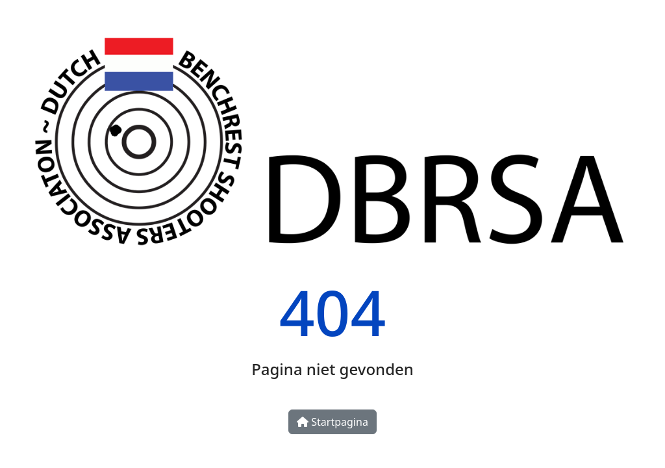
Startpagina (332, 422)
